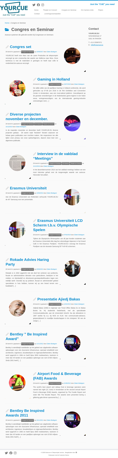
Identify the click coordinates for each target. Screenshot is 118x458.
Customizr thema (64, 455)
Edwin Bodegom (52, 52)
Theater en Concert (50, 10)
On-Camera (38, 124)
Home (36, 10)
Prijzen (100, 10)
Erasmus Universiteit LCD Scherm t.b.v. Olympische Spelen (58, 225)
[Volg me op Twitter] (34, 5)
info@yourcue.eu (97, 45)
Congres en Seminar (69, 10)
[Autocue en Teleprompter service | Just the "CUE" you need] (14, 9)
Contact (37, 14)
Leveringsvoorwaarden (52, 14)
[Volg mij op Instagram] (43, 5)
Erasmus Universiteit (28, 188)
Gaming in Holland (53, 79)
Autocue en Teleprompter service (54, 452)
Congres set (20, 47)
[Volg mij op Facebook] (39, 5)
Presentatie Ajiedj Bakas (58, 299)
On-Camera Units (87, 10)
